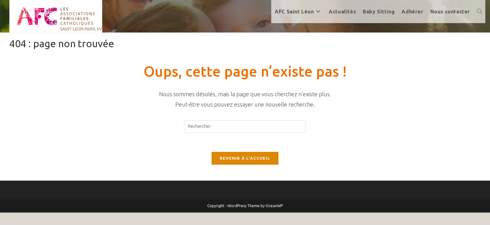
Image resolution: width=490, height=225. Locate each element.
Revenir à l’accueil (245, 158)
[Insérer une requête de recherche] (245, 126)
